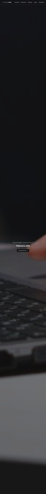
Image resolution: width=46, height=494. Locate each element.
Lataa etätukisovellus (22, 250)
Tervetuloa (17, 2)
